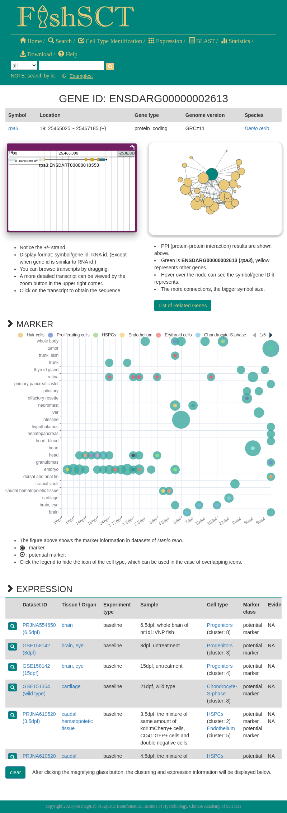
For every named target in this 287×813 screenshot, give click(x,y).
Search (60, 41)
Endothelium (221, 728)
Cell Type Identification (110, 41)
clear (15, 772)
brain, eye (73, 645)
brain (67, 625)
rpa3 (13, 128)
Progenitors (220, 625)
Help (67, 54)
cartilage (71, 686)
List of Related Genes (183, 305)
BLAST (202, 41)
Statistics (235, 41)
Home (31, 41)
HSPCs (215, 714)
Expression (165, 41)
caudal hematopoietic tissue (77, 721)
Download (36, 54)
